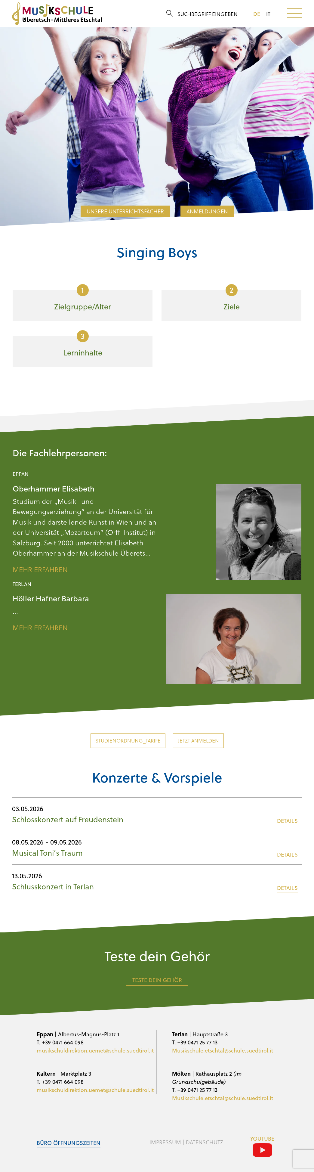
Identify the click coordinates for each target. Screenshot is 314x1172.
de (256, 14)
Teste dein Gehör (157, 980)
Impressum (165, 1142)
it (268, 14)
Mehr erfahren (40, 569)
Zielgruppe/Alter (82, 298)
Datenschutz (204, 1142)
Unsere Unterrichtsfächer (125, 211)
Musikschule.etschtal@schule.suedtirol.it (222, 1050)
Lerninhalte (82, 344)
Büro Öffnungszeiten (68, 1143)
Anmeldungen (207, 211)
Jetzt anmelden (198, 740)
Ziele (231, 298)
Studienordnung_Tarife (128, 740)
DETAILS (287, 821)
